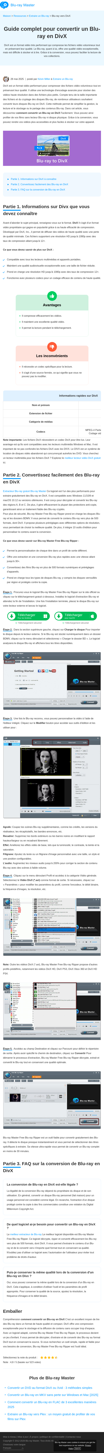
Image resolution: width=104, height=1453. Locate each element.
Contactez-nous (73, 1437)
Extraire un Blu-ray (39, 16)
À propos (34, 1437)
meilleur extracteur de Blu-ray (26, 1234)
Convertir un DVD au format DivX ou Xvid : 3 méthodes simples (50, 1387)
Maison (7, 16)
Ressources (20, 16)
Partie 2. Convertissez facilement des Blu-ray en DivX (39, 184)
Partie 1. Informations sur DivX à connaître (33, 179)
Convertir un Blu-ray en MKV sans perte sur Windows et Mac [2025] (53, 1395)
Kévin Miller (44, 79)
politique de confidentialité (52, 1437)
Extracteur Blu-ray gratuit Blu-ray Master (24, 491)
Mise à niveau (9, 1437)
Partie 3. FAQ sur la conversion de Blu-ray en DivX (38, 189)
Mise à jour (23, 1437)
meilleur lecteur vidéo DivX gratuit (83, 458)
